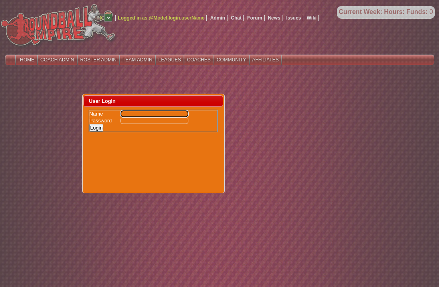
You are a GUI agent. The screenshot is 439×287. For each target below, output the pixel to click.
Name (96, 114)
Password (100, 121)
